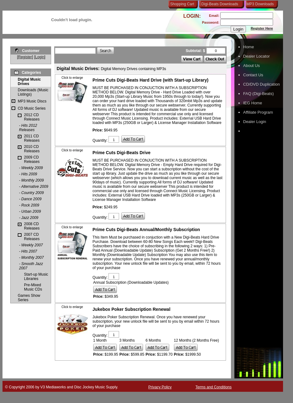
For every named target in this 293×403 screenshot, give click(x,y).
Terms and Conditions (213, 387)
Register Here (262, 28)
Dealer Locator (256, 56)
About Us (251, 65)
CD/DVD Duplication (261, 84)
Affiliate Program (258, 112)
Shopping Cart (182, 4)
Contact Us (253, 75)
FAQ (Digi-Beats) (258, 93)
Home (248, 47)
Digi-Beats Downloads (219, 4)
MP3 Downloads (259, 4)
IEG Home (252, 103)
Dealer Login (254, 121)
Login (39, 57)
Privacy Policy (160, 387)
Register (25, 57)
